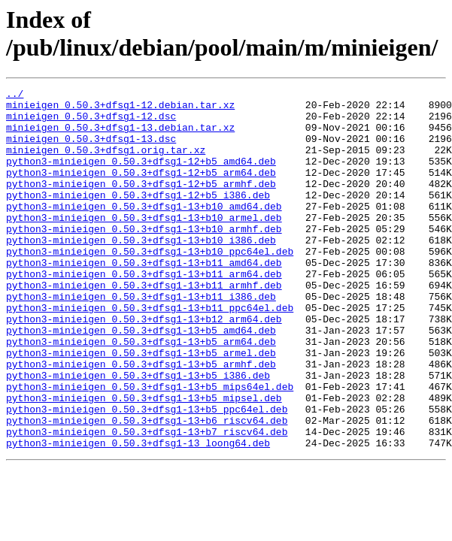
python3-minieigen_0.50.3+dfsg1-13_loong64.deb (138, 514)
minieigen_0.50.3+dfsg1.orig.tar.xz (105, 163)
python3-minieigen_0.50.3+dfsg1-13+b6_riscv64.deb (146, 487)
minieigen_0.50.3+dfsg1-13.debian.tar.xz (120, 136)
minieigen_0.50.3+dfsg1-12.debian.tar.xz (120, 109)
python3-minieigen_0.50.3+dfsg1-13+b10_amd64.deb (144, 230)
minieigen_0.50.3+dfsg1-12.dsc (91, 122)
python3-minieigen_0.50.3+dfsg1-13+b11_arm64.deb (144, 312)
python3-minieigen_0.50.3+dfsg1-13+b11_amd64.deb (144, 298)
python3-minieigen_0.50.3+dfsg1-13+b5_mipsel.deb (144, 460)
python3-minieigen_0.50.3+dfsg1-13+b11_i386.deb (141, 339)
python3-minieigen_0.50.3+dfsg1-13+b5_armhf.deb (141, 420)
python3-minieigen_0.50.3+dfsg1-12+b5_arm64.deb (141, 190)
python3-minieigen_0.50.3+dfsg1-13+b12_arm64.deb (144, 366)
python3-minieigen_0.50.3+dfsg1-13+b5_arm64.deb (141, 393)
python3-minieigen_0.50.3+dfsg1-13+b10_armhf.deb (144, 257)
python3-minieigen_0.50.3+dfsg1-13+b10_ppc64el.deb (149, 285)
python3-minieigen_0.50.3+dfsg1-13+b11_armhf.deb (144, 325)
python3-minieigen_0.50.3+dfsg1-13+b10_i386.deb (141, 271)
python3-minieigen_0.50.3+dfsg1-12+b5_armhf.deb (141, 203)
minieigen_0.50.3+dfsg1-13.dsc (91, 149)
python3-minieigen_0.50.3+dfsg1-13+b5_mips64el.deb (149, 447)
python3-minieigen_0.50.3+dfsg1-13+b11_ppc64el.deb (149, 352)
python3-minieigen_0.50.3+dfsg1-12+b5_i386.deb (138, 217)
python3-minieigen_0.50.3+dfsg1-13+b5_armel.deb (141, 406)
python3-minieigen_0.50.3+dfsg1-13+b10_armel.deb (144, 244)
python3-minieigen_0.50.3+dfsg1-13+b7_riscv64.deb (146, 501)
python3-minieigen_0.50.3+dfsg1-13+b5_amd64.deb (141, 379)
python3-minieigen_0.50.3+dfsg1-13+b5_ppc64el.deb (146, 474)
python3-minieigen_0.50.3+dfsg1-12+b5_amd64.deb (141, 176)
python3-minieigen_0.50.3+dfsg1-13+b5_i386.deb (138, 433)
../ (14, 95)
